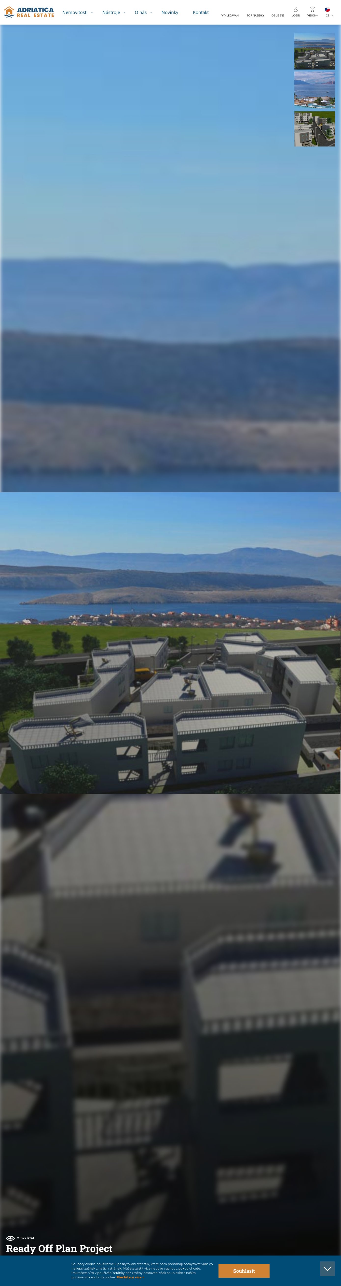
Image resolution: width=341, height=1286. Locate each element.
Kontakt (201, 12)
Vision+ (312, 15)
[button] (314, 51)
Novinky (170, 12)
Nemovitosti (75, 12)
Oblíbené (278, 15)
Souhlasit (244, 1271)
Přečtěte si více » (130, 1277)
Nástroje (111, 12)
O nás (141, 12)
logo (29, 12)
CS (327, 15)
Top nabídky (255, 15)
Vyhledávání (230, 15)
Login (296, 15)
